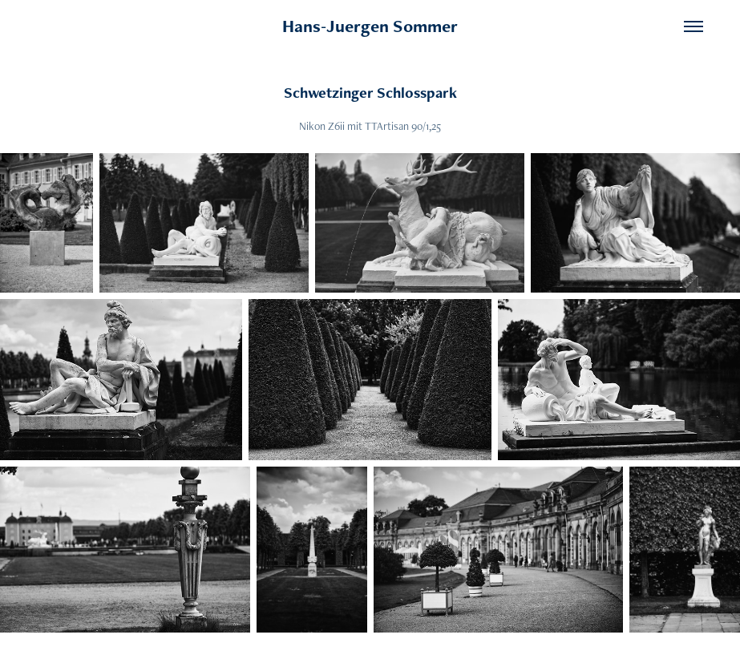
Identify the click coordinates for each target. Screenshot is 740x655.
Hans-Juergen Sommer (370, 26)
